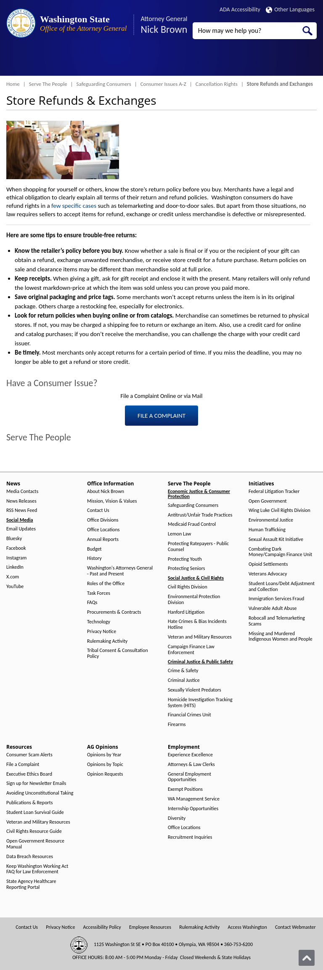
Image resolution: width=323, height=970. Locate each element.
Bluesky (14, 538)
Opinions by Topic (105, 764)
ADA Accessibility (240, 9)
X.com (12, 577)
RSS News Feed (21, 510)
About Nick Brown (105, 491)
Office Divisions (102, 520)
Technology (98, 622)
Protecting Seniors (186, 568)
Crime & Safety (183, 670)
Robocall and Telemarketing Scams (277, 621)
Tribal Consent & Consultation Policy (117, 653)
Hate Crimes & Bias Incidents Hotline (197, 624)
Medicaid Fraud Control (192, 524)
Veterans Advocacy (268, 574)
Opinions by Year (104, 755)
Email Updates (21, 529)
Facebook (16, 548)
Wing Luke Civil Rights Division (279, 510)
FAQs (92, 602)
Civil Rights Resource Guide (34, 831)
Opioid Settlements (268, 564)
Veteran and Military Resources (200, 637)
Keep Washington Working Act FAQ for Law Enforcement (37, 869)
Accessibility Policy (102, 927)
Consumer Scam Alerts (29, 755)
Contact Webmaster (295, 927)
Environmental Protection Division (194, 599)
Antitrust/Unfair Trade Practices (200, 515)
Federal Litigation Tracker (274, 491)
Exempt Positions (185, 789)
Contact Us (98, 510)
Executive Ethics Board (29, 774)
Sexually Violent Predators (194, 690)
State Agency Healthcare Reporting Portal (31, 884)
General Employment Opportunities (189, 777)
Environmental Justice (271, 520)
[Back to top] (307, 958)
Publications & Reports (29, 803)
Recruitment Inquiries (190, 837)
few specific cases (73, 205)
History (94, 558)
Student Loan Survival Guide (35, 812)
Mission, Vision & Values (112, 501)
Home (13, 84)
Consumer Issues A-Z (163, 84)
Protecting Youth (185, 559)
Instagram (16, 558)
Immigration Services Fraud (276, 599)
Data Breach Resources (29, 856)
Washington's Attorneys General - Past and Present (120, 571)
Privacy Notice (101, 631)
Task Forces (98, 593)
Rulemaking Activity (107, 641)
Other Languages (290, 9)
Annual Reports (103, 539)
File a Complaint (22, 764)
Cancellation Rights (217, 84)
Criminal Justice (184, 680)
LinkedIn (15, 567)
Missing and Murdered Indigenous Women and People (280, 636)
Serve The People (48, 84)
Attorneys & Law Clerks (191, 764)
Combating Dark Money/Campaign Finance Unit (280, 552)
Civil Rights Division (187, 587)
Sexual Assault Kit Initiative (276, 539)
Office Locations (103, 530)
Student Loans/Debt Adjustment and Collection (282, 586)
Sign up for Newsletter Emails (36, 783)
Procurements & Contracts (114, 612)
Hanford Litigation (186, 612)
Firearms (176, 724)
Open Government (268, 501)
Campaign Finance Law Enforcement (191, 649)
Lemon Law (179, 534)
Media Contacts (22, 491)
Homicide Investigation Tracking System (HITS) (200, 702)
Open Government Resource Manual (35, 844)
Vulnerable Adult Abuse (273, 608)
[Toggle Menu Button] (13, 61)
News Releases (21, 501)
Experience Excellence (190, 755)
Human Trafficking (267, 530)
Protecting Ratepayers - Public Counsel (198, 546)
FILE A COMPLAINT (161, 415)
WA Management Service (194, 799)
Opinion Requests (105, 774)
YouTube (15, 586)
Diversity (176, 818)
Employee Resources (150, 927)
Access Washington (247, 927)
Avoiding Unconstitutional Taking (39, 793)
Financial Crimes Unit (189, 715)
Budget (94, 549)
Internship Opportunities (193, 808)
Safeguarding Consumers (104, 84)
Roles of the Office (105, 583)
